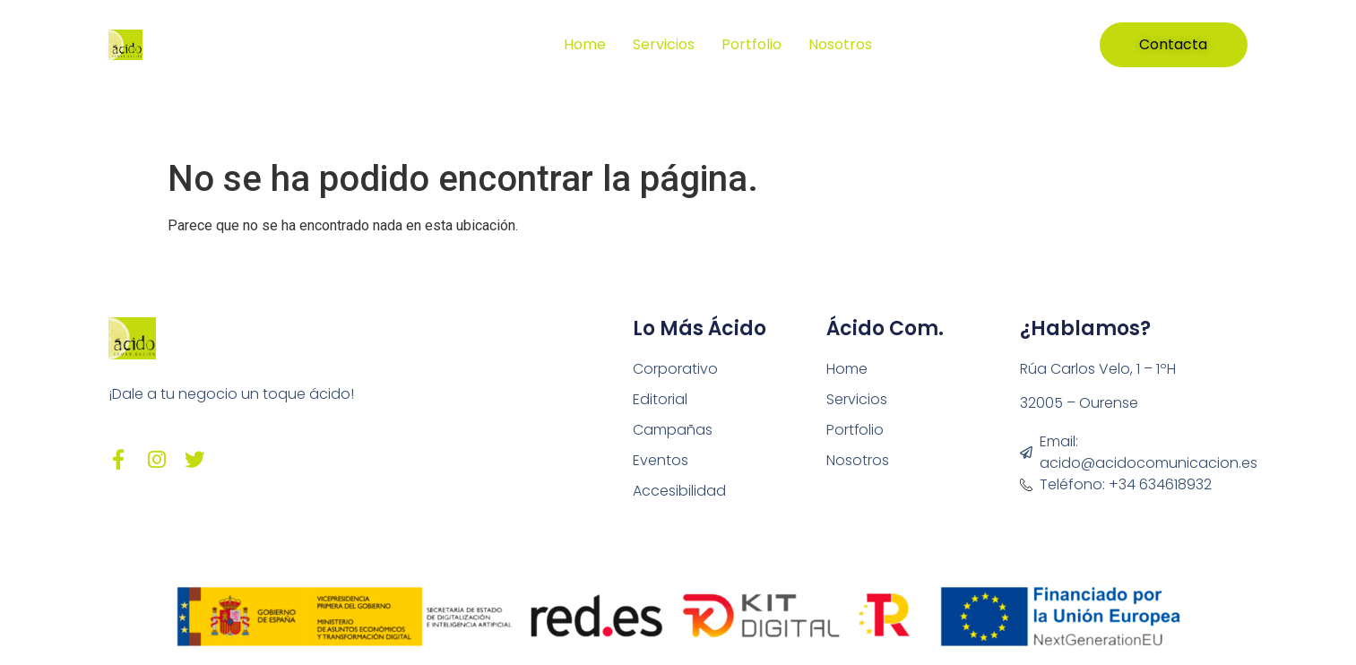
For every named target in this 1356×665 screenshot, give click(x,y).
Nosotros (840, 44)
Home (585, 44)
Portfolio (751, 44)
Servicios (664, 44)
